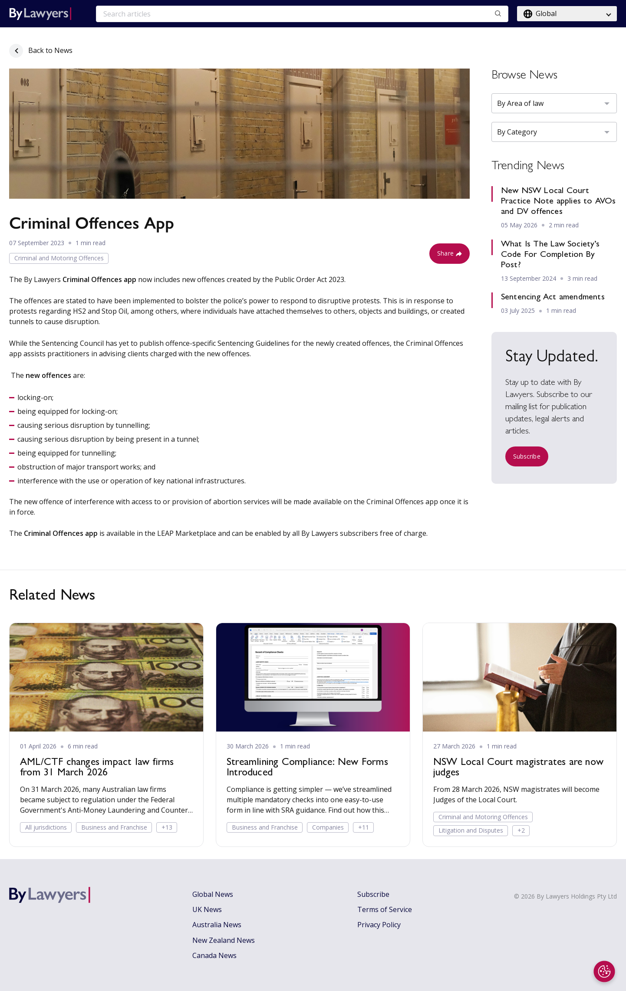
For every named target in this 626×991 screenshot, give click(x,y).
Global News (212, 894)
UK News (207, 909)
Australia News (216, 924)
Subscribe (526, 456)
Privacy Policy (379, 924)
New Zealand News (223, 940)
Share (449, 253)
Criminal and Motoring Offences (59, 258)
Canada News (214, 955)
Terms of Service (384, 909)
